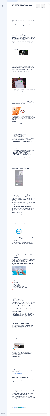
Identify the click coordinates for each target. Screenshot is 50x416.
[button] (15, 407)
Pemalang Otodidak (14, 414)
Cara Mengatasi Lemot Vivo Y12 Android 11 (17, 74)
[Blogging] (38, 7)
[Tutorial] (43, 4)
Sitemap (1, 413)
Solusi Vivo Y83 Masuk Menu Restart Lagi (17, 373)
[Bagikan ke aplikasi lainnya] (25, 407)
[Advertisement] (23, 14)
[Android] (38, 4)
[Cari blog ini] (12, 1)
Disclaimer (3, 413)
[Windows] (43, 7)
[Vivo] (38, 6)
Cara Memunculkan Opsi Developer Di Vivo (17, 164)
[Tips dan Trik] (43, 6)
